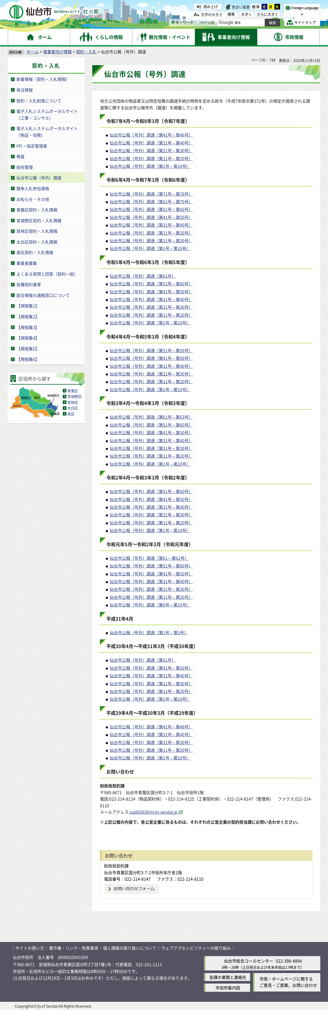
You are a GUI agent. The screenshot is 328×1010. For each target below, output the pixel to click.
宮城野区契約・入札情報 (38, 220)
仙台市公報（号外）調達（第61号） (143, 276)
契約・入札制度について (38, 101)
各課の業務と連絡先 (227, 977)
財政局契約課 (116, 866)
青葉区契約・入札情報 (36, 210)
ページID (205, 22)
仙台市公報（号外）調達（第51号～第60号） (151, 209)
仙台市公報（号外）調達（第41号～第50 (147, 358)
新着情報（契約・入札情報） (43, 79)
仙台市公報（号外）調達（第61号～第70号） (151, 201)
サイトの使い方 (29, 948)
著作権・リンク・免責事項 (73, 948)
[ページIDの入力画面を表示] (197, 22)
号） (188, 143)
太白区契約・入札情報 (36, 242)
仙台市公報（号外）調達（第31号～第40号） (151, 225)
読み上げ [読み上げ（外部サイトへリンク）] (210, 6)
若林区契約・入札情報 (36, 231)
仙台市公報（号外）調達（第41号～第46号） (151, 135)
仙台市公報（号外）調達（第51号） (143, 660)
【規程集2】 (27, 316)
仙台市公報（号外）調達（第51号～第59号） (151, 350)
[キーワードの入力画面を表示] (173, 22)
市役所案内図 (228, 988)
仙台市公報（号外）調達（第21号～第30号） (151, 150)
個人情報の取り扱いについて (129, 948)
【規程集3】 (27, 327)
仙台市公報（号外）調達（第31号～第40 (147, 143)
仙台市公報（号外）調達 (38, 178)
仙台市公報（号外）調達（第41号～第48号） (151, 727)
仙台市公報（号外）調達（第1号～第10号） (150, 166)
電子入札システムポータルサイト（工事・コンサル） (47, 114)
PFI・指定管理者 (31, 146)
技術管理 (24, 167)
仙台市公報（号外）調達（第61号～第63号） (151, 417)
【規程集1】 (27, 306)
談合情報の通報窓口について (43, 295)
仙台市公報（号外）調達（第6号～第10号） (150, 605)
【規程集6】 (27, 359)
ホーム (32, 52)
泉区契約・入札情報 (34, 252)
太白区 (72, 407)
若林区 (72, 402)
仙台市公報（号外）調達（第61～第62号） (149, 558)
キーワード (182, 22)
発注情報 (24, 90)
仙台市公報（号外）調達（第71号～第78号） (151, 194)
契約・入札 (86, 52)
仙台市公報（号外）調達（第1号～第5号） (149, 632)
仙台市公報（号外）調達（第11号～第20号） (151, 158)
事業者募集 (26, 263)
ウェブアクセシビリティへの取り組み (196, 948)
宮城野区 (74, 396)
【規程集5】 (27, 348)
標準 (256, 6)
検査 (20, 156)
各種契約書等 (28, 284)
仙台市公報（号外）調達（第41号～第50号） (151, 217)
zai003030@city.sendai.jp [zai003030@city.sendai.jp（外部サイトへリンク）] (154, 812)
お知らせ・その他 (32, 199)
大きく (246, 14)
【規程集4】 (27, 338)
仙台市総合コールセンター (248, 961)
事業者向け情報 (57, 52)
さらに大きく (267, 14)
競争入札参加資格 (32, 188)
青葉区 (72, 390)
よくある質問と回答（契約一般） (47, 274)
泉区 (71, 413)
